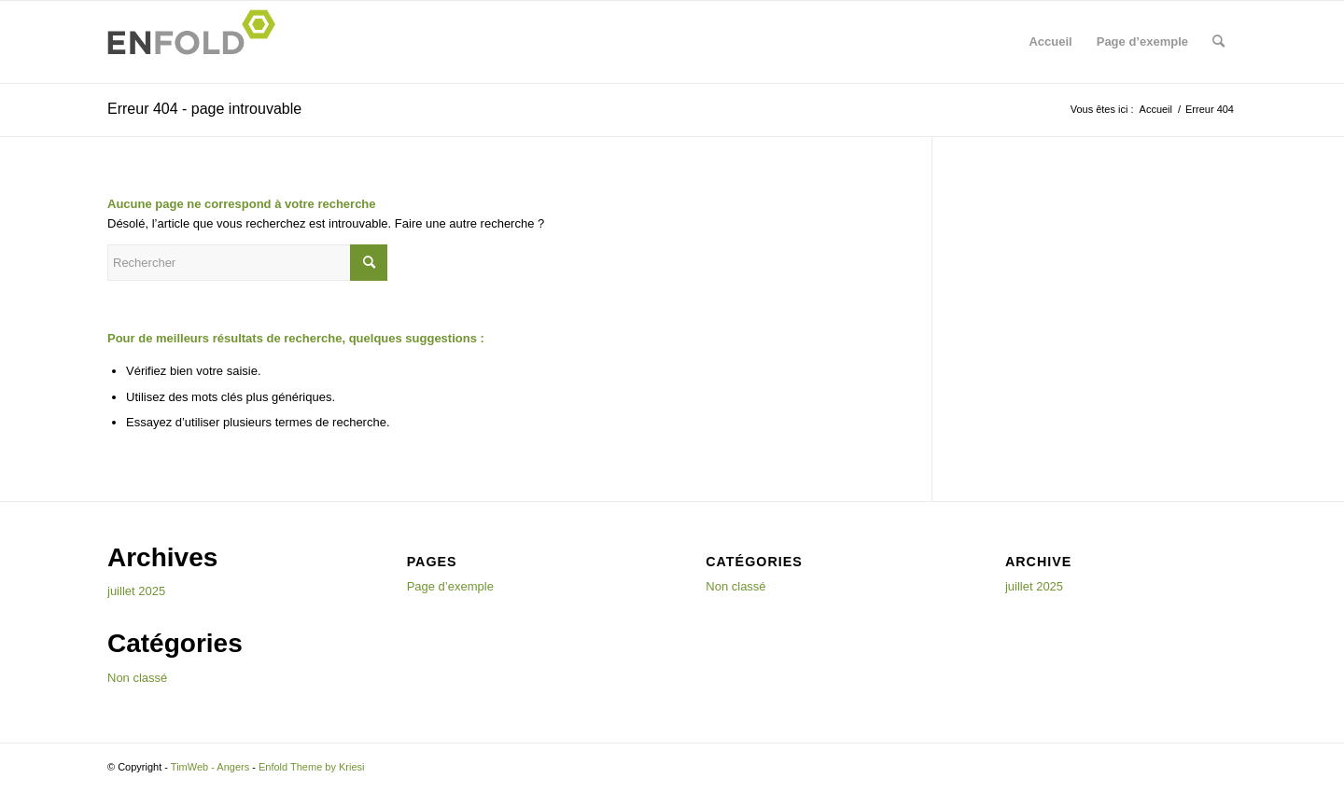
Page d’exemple (1142, 42)
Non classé (137, 678)
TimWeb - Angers (210, 766)
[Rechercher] (1218, 42)
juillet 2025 (136, 591)
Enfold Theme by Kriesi (312, 766)
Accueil (1050, 42)
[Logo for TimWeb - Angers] (197, 42)
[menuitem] (1218, 42)
